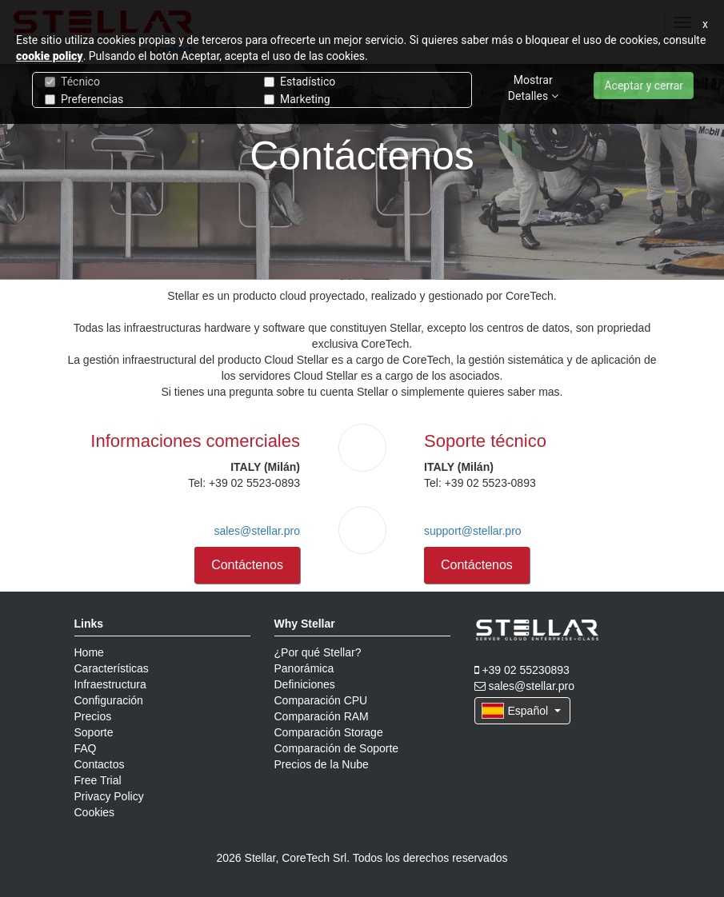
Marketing (297, 99)
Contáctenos (247, 565)
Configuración (108, 700)
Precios (93, 716)
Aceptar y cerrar (643, 85)
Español (521, 711)
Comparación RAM (321, 716)
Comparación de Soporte (336, 748)
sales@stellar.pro (257, 530)
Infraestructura (110, 684)
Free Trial (98, 780)
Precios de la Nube (321, 764)
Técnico (72, 81)
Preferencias (84, 99)
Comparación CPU (321, 700)
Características (111, 668)
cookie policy (49, 56)
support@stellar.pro (473, 530)
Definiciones (304, 684)
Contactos (99, 764)
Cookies (94, 812)
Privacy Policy (109, 796)
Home (89, 652)
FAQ (85, 748)
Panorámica (304, 668)
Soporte (94, 732)
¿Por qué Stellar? (318, 652)
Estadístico (299, 81)
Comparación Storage (328, 732)
